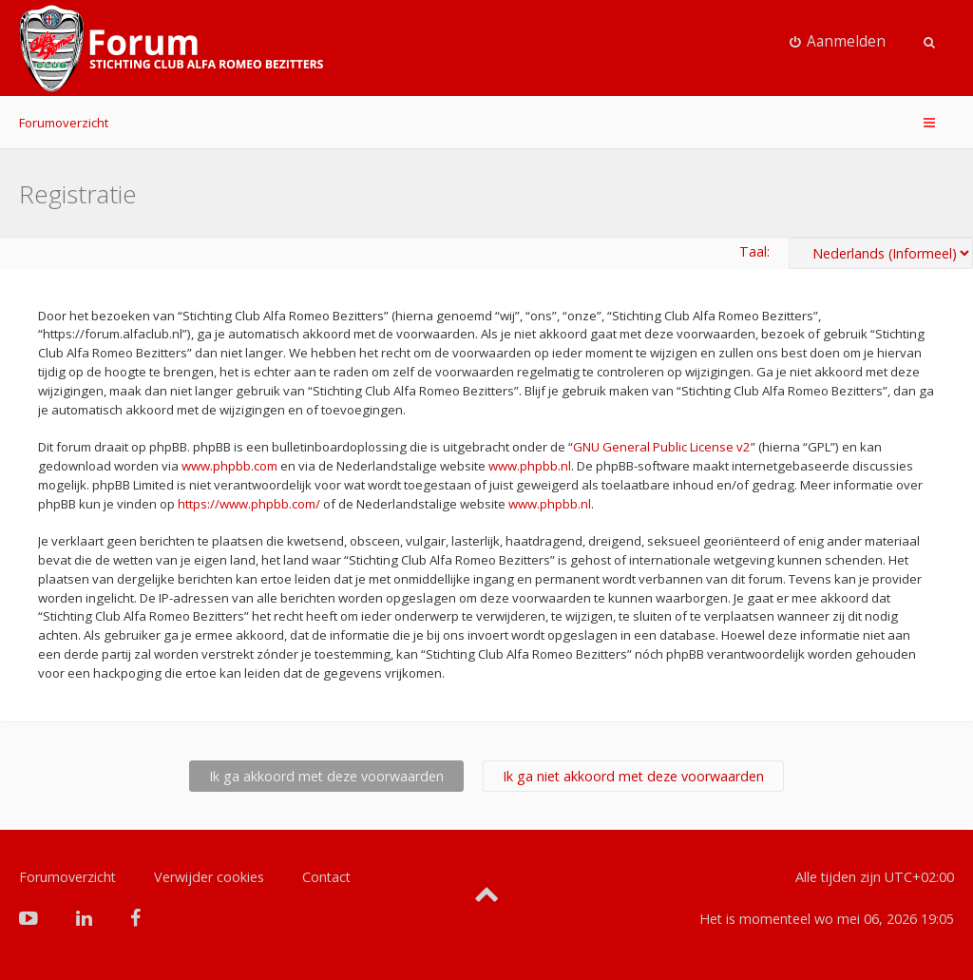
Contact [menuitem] (326, 877)
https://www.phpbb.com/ (249, 503)
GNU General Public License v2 (662, 446)
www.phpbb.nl (529, 465)
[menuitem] (838, 42)
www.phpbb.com (229, 465)
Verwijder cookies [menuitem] (209, 877)
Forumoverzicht (63, 122)
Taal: (754, 251)
